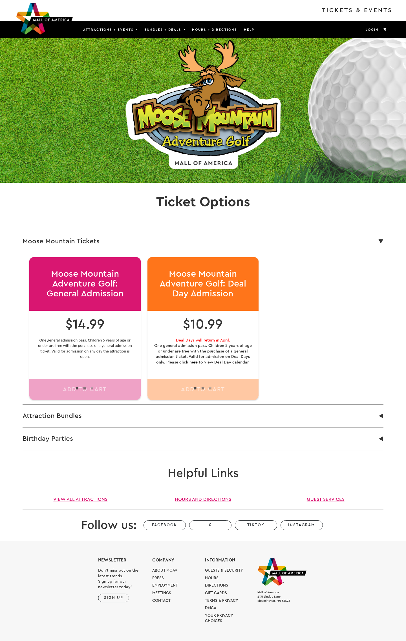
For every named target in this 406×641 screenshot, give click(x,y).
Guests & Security (224, 570)
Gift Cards (216, 593)
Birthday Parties (48, 438)
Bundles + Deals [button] (163, 29)
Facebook (164, 525)
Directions (216, 585)
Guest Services (326, 499)
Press (158, 578)
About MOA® (164, 570)
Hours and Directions (203, 499)
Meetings (161, 593)
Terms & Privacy (221, 601)
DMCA (210, 608)
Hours (212, 578)
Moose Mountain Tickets (61, 241)
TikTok (255, 525)
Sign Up (113, 598)
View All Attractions (80, 499)
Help (249, 29)
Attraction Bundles (52, 416)
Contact (161, 601)
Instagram (301, 525)
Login (372, 29)
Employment (165, 585)
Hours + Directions (214, 29)
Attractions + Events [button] (109, 29)
